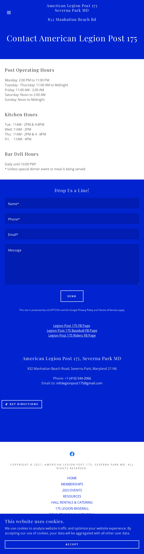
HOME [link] (72, 478)
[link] (72, 12)
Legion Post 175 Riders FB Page (72, 335)
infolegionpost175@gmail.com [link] (79, 383)
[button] (9, 13)
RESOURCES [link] (72, 496)
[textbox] (72, 203)
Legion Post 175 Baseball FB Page (72, 330)
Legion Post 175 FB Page (71, 325)
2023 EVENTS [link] (72, 490)
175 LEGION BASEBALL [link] (72, 508)
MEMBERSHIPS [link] (72, 484)
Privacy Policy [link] (85, 310)
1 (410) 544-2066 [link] (78, 378)
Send (72, 296)
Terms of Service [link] (108, 310)
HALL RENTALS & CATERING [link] (72, 502)
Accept (72, 544)
